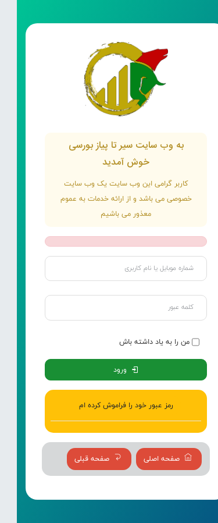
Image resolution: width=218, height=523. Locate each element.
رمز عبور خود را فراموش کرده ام (109, 405)
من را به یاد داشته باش (137, 342)
